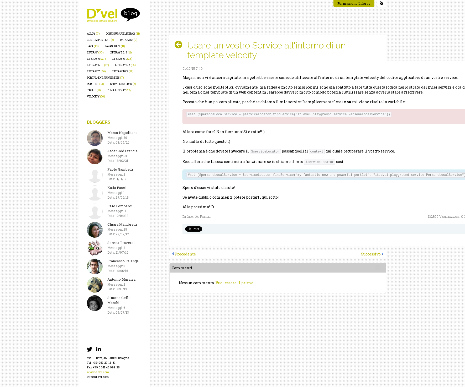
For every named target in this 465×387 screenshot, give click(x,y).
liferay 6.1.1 (98, 65)
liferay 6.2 (125, 65)
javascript (115, 46)
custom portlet (100, 40)
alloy (93, 33)
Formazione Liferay (353, 3)
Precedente (185, 254)
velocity (96, 96)
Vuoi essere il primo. (235, 282)
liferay (95, 52)
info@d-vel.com (98, 377)
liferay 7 (96, 71)
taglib (94, 90)
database (128, 40)
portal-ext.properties (105, 77)
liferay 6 (96, 59)
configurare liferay (123, 33)
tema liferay (119, 90)
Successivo (371, 254)
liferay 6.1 (122, 59)
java (93, 46)
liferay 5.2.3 (121, 52)
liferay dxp (122, 71)
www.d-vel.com (98, 372)
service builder (123, 84)
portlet (95, 84)
